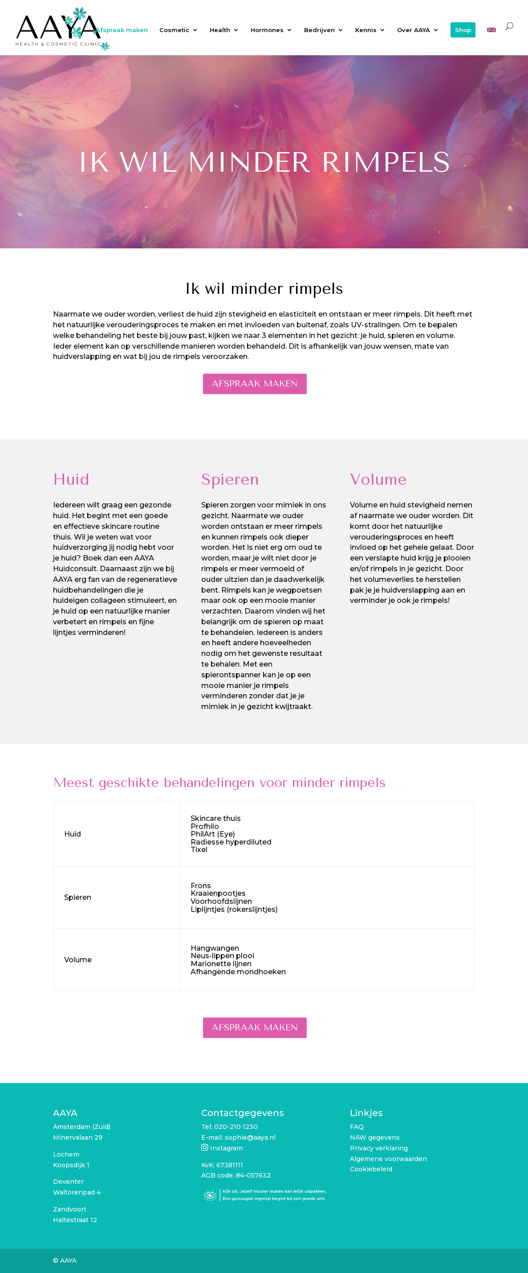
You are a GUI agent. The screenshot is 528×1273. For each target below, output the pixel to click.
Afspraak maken (122, 30)
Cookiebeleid (371, 1169)
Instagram (226, 1148)
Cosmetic (174, 30)
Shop (463, 29)
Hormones (267, 30)
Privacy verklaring (379, 1148)
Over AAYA (413, 30)
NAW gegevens (375, 1137)
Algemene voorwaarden (388, 1159)
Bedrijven (319, 30)
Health (220, 30)
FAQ (357, 1127)
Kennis (366, 30)
